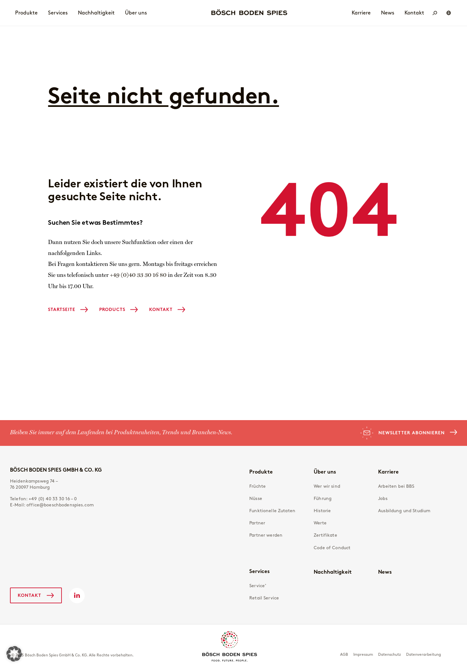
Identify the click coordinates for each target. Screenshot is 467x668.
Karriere (388, 471)
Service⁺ (257, 585)
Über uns (325, 471)
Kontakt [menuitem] (414, 13)
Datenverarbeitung (423, 654)
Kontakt (161, 309)
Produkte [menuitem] (26, 13)
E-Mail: (52, 505)
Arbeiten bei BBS (396, 486)
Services (259, 571)
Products (112, 309)
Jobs (382, 498)
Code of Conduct (332, 547)
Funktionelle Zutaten (272, 510)
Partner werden (265, 535)
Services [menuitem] (58, 13)
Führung (322, 498)
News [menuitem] (387, 13)
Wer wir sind (327, 486)
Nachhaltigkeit (333, 572)
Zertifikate (325, 535)
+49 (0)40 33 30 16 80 (138, 275)
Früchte (257, 486)
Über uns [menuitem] (136, 13)
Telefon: (43, 499)
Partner (257, 523)
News (385, 572)
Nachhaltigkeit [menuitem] (96, 13)
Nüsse (255, 498)
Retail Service (264, 598)
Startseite (61, 309)
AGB (344, 654)
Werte (320, 523)
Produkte (261, 471)
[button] (14, 654)
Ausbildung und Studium (404, 510)
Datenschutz (389, 654)
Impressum (363, 654)
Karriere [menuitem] (361, 13)
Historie (322, 510)
